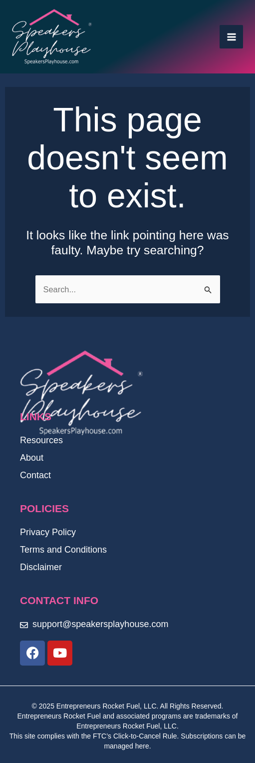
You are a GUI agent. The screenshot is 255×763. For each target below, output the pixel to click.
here (142, 746)
